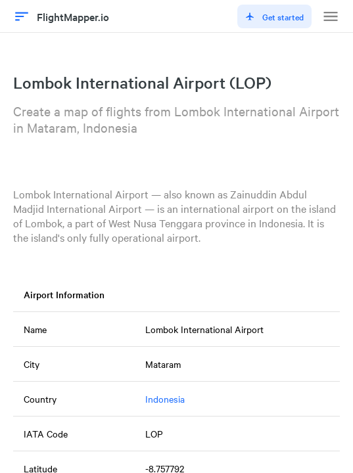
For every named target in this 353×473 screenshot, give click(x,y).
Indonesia (165, 398)
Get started (274, 16)
